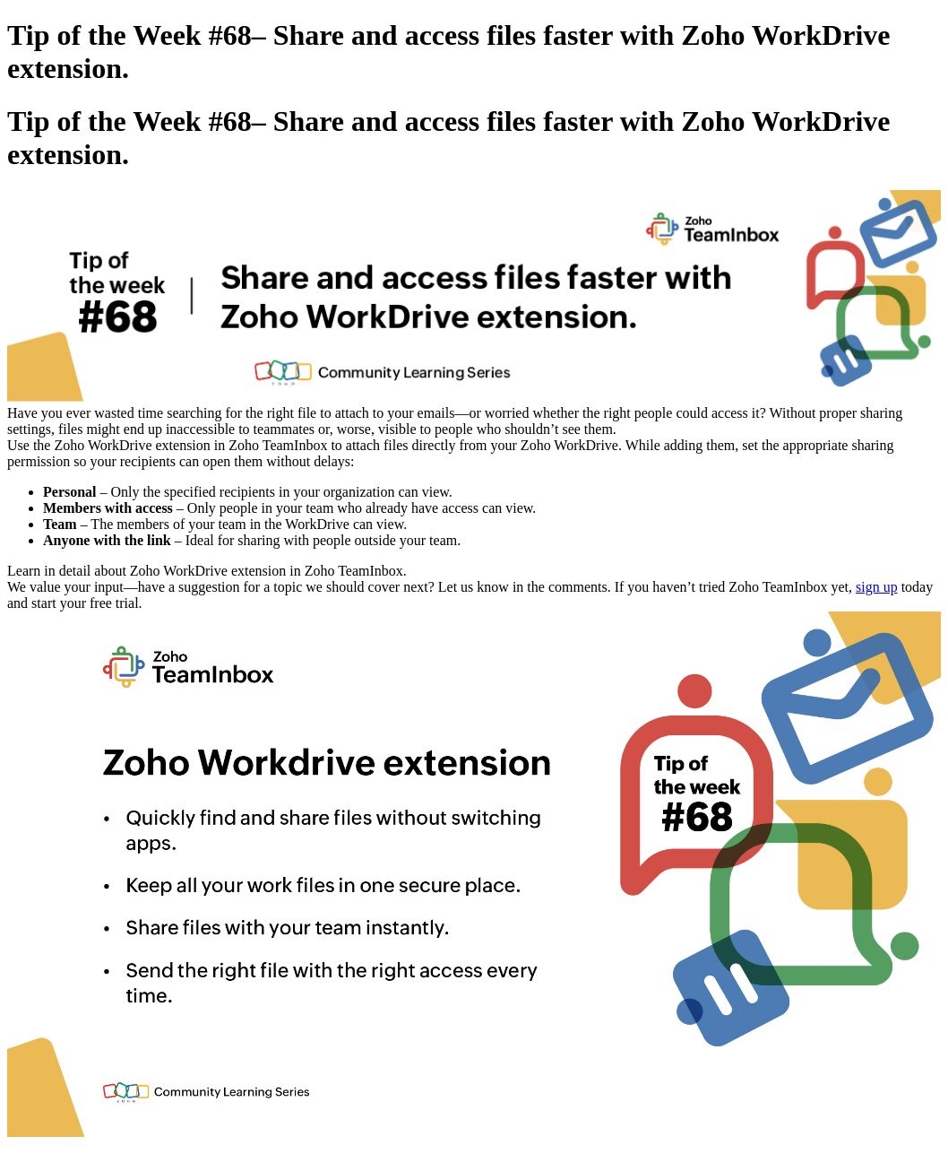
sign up (877, 586)
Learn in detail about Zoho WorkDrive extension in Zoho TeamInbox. (207, 570)
